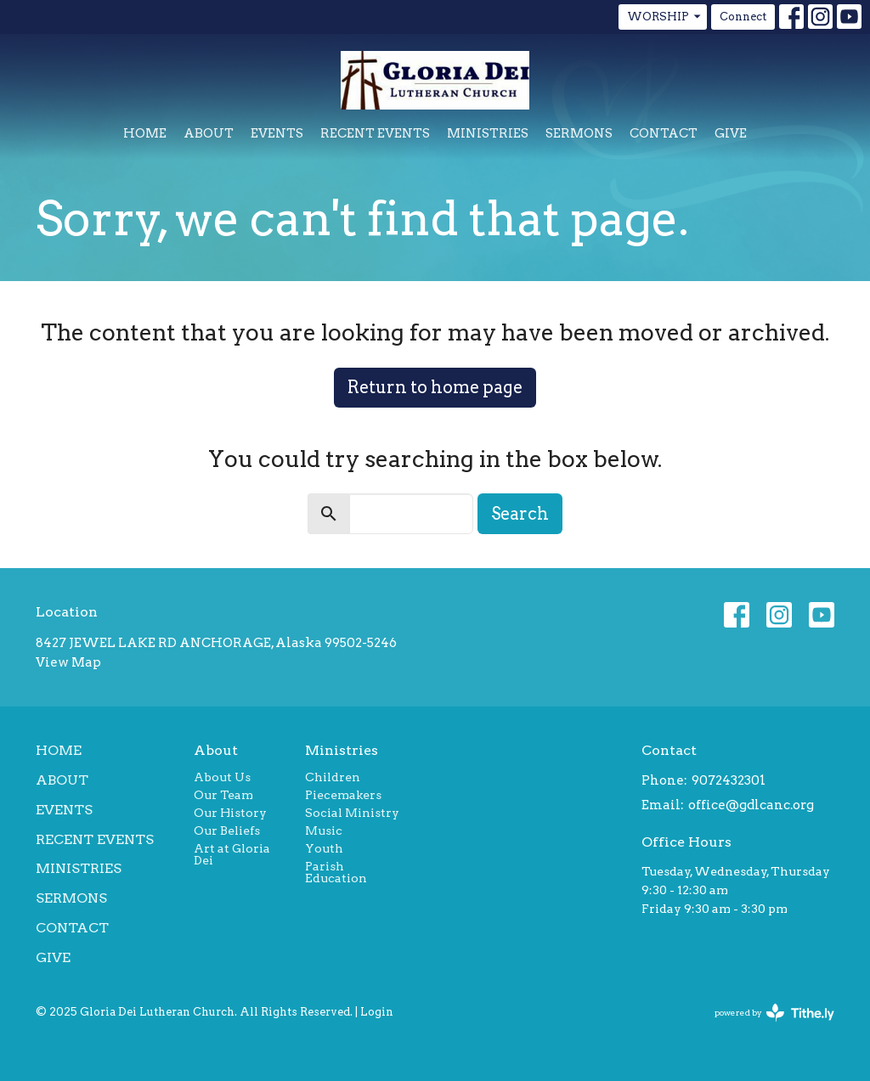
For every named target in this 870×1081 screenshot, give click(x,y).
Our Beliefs (227, 830)
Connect (743, 16)
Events (277, 133)
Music (323, 830)
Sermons (579, 133)
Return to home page (435, 387)
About (209, 133)
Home (145, 133)
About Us (222, 777)
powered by (774, 1012)
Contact (664, 133)
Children (332, 777)
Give (731, 133)
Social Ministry (352, 812)
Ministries (487, 133)
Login (376, 1011)
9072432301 (728, 780)
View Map (68, 662)
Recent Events (375, 133)
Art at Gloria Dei (232, 854)
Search (520, 514)
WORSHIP (665, 17)
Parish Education (336, 872)
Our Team (223, 795)
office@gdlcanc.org (751, 805)
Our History (230, 812)
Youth (324, 848)
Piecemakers (343, 795)
